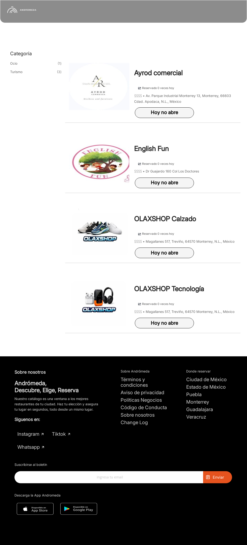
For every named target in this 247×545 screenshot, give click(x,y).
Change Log (134, 422)
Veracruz (196, 417)
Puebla (194, 394)
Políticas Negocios (141, 400)
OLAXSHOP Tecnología (169, 289)
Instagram (30, 434)
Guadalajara (199, 409)
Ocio (13, 63)
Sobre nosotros (138, 415)
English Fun (151, 149)
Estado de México (206, 387)
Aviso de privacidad (142, 392)
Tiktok (60, 434)
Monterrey (197, 402)
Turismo (16, 72)
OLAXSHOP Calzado (165, 219)
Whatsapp (31, 447)
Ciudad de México (206, 379)
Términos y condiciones (134, 382)
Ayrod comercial (158, 73)
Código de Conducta (144, 407)
